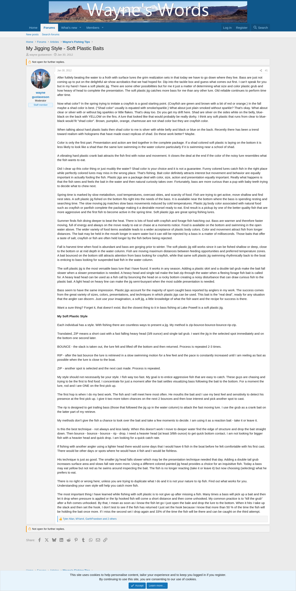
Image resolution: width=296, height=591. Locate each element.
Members (92, 27)
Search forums (51, 34)
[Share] (261, 70)
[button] (80, 27)
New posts (32, 34)
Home (33, 27)
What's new (69, 27)
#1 (266, 70)
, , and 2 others (90, 518)
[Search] (260, 27)
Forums (49, 27)
